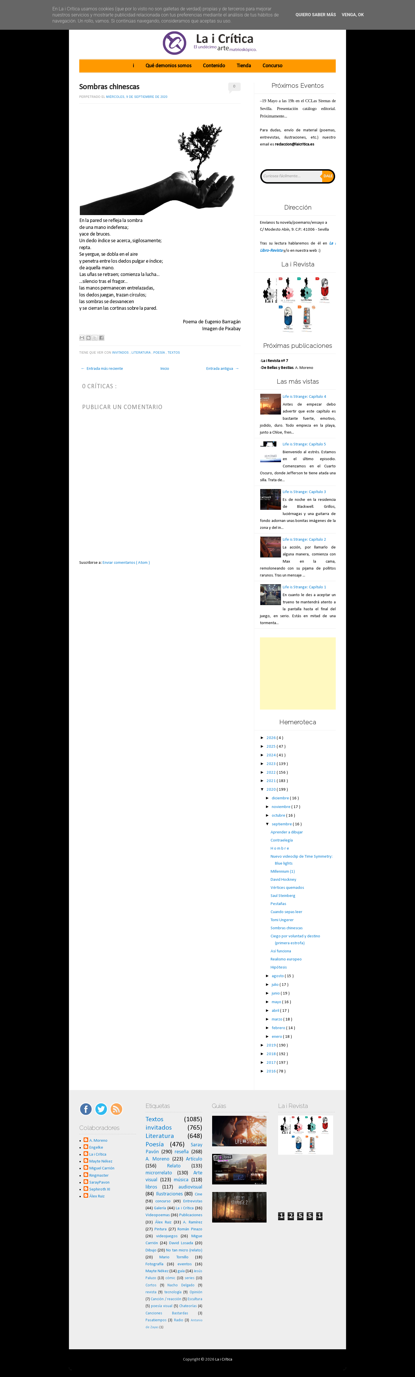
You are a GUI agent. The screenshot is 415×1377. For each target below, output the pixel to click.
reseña (182, 1152)
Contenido (214, 66)
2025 (272, 747)
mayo (277, 1002)
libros (151, 1187)
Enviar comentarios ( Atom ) (126, 563)
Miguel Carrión (101, 1168)
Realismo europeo (286, 959)
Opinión (196, 1292)
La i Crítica (97, 1154)
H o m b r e (280, 848)
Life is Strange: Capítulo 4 (304, 397)
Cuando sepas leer (286, 912)
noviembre (281, 807)
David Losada (181, 1243)
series (190, 1278)
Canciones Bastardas (167, 1313)
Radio (178, 1320)
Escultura (195, 1299)
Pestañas (278, 904)
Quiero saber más (316, 14)
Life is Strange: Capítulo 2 (304, 540)
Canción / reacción (166, 1299)
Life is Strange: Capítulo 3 (304, 492)
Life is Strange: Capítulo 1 (304, 587)
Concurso (272, 66)
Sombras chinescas (109, 87)
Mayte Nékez (100, 1161)
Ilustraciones (169, 1194)
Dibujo (151, 1250)
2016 (272, 1071)
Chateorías (188, 1306)
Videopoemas (158, 1215)
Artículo (194, 1159)
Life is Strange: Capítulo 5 (304, 444)
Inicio (165, 369)
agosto (278, 976)
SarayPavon (99, 1182)
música (181, 1180)
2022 (272, 772)
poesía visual (161, 1306)
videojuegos (167, 1236)
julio (276, 985)
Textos (174, 352)
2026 (272, 738)
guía (181, 1271)
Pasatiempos (156, 1320)
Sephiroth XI (99, 1189)
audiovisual (190, 1187)
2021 (272, 781)
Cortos (151, 1285)
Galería (160, 1208)
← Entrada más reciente (102, 369)
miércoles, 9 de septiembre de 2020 (136, 96)
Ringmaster (99, 1175)
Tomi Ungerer (282, 920)
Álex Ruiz (97, 1196)
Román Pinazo (190, 1229)
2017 (272, 1063)
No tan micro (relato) (184, 1250)
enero (277, 1037)
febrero (279, 1028)
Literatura (142, 352)
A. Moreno (98, 1141)
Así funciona (281, 951)
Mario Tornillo (173, 1257)
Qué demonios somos (168, 66)
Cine (198, 1194)
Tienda (244, 66)
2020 (272, 790)
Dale (328, 176)
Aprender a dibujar (287, 832)
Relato (174, 1166)
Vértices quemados (287, 888)
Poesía (159, 352)
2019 (272, 1045)
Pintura (160, 1229)
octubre (279, 815)
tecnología (173, 1292)
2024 (272, 755)
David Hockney (283, 880)
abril (276, 1011)
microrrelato (159, 1173)
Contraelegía (282, 840)
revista (151, 1292)
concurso (163, 1201)
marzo (277, 1019)
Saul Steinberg (283, 896)
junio (276, 993)
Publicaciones (190, 1215)
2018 (272, 1054)
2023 (272, 764)
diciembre (281, 798)
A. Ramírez (192, 1222)
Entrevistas (192, 1201)
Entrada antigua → (222, 369)
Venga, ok (353, 14)
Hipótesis (279, 967)
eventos (185, 1264)
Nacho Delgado (181, 1285)
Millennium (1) (283, 872)
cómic (170, 1278)
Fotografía (154, 1264)
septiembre (282, 824)
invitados (121, 352)
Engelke (96, 1147)
